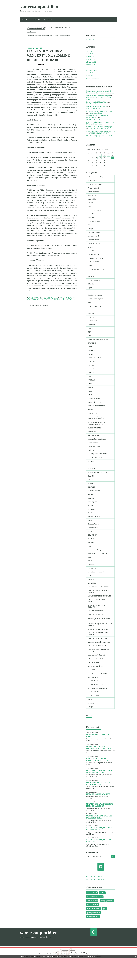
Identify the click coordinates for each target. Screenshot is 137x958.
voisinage (91, 703)
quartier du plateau (60, 299)
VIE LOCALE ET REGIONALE (97, 673)
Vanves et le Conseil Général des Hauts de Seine (99, 619)
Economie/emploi (94, 280)
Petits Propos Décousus (94, 104)
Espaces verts (92, 310)
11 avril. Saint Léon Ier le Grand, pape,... (99, 127)
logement (91, 387)
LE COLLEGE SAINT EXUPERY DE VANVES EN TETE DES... (99, 771)
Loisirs (90, 391)
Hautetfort (72, 950)
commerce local (93, 236)
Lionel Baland (97, 124)
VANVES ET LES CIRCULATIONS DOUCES (99, 650)
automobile (92, 199)
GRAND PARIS (92, 343)
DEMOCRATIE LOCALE (95, 258)
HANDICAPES (92, 350)
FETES (90, 332)
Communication (93, 240)
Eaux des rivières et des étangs (96, 107)
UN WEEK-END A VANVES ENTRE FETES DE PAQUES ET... (99, 805)
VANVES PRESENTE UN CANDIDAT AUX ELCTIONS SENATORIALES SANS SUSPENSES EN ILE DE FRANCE (48, 28)
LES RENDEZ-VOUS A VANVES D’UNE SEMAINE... (98, 783)
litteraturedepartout (93, 108)
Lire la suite (90, 39)
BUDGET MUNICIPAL (95, 210)
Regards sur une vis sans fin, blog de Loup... (98, 98)
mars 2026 (89, 54)
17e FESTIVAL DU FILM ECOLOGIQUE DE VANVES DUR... (99, 747)
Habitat (90, 347)
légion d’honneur (66, 298)
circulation (91, 217)
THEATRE (91, 539)
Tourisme (91, 542)
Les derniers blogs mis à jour (55, 952)
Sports (90, 520)
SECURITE (91, 487)
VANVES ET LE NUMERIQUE (97, 638)
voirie (90, 699)
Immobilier (92, 361)
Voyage (90, 707)
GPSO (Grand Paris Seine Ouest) (98, 339)
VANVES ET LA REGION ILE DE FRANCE (98, 601)
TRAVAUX (91, 561)
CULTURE (91, 251)
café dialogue (70, 299)
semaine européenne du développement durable (51, 298)
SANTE (90, 480)
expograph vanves (106, 901)
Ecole (90, 273)
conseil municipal (93, 917)
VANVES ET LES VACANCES (97, 659)
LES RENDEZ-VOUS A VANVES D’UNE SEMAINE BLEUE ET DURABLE (48, 55)
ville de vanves (65, 297)
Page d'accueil (31, 32)
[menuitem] (25, 19)
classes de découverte (95, 221)
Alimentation (92, 181)
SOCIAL (90, 505)
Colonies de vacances (95, 232)
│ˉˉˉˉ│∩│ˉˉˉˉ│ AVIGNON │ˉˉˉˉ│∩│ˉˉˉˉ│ (99, 137)
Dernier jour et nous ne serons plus (98, 96)
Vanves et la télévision (95, 611)
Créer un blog (65, 950)
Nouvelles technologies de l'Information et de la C (97, 418)
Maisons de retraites (95, 402)
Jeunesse (91, 373)
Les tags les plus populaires (82, 952)
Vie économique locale (95, 666)
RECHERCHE (92, 461)
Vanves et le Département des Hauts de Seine (100, 624)
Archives (36, 19)
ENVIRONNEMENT (94, 306)
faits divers (92, 325)
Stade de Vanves (93, 524)
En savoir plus (97, 956)
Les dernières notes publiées (69, 952)
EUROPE (91, 317)
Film (89, 336)
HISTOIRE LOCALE (94, 358)
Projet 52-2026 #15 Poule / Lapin (97, 102)
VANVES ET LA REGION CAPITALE (99, 596)
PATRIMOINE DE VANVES (96, 435)
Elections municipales (95, 299)
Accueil (25, 19)
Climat (90, 225)
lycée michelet (92, 893)
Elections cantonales (95, 295)
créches (90, 247)
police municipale (94, 446)
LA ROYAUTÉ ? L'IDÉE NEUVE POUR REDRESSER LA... (98, 117)
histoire (90, 354)
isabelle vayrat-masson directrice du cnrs (40, 299)
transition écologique (95, 550)
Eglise (90, 288)
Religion (91, 465)
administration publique (96, 177)
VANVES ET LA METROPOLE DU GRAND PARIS (99, 591)
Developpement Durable (96, 269)
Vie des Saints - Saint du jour (98, 128)
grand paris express (93, 913)
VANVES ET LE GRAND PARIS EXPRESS (98, 634)
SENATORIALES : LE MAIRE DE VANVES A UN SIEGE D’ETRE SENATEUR (49, 35)
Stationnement (93, 528)
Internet (91, 369)
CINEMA (91, 214)
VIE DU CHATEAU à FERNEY (99, 133)
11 (112, 158)
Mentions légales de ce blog (57, 953)
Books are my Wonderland (105, 93)
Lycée (90, 395)
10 (108, 158)
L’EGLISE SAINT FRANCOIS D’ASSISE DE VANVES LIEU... (97, 759)
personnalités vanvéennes (97, 439)
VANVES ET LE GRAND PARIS (98, 629)
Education (91, 284)
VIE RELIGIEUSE (93, 696)
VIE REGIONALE (93, 692)
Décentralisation (93, 254)
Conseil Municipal (94, 243)
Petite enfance (93, 443)
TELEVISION (92, 535)
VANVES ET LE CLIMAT (96, 614)
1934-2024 (89, 136)
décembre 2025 (91, 62)
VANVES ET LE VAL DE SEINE (98, 646)
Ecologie (91, 277)
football (102, 893)
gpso (104, 909)
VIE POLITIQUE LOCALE (96, 685)
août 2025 (89, 73)
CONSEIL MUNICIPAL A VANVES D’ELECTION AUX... (99, 817)
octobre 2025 (90, 67)
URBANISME (92, 568)
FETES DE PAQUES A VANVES (98, 794)
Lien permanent (32, 297)
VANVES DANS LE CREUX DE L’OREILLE (99, 111)
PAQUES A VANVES (94, 428)
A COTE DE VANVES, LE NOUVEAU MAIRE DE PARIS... (100, 829)
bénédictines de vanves (95, 897)
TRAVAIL (91, 557)
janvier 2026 (90, 59)
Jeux (89, 376)
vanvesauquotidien (39, 6)
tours (90, 546)
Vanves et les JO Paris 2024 (97, 655)
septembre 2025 (91, 70)
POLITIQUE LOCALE (95, 458)
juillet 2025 (90, 76)
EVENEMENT (92, 321)
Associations (92, 195)
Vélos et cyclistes (93, 662)
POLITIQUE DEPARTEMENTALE (98, 454)
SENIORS (91, 498)
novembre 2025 (91, 65)
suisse (90, 531)
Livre (90, 384)
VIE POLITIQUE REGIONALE (97, 688)
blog (97, 953)
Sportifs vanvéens (94, 517)
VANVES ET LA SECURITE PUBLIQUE (96, 606)
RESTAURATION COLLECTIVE (98, 472)
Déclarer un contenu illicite (44, 953)
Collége (90, 229)
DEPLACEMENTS (93, 262)
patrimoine (92, 432)
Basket (90, 203)
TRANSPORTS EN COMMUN (97, 553)
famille (90, 328)
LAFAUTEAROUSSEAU (93, 119)
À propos (48, 19)
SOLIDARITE (92, 509)
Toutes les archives (92, 79)
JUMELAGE (92, 380)
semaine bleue (56, 298)
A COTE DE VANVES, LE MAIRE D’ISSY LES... (98, 841)
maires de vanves (94, 398)
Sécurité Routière (94, 491)
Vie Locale (51, 297)
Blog (89, 206)
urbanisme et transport (96, 572)
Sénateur (91, 494)
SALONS (91, 476)
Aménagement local (95, 184)
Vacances (91, 579)
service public (92, 502)
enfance (90, 302)
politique (91, 450)
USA (89, 576)
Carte (89, 715)
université (91, 565)
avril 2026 (89, 51)
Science (90, 483)
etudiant (91, 314)
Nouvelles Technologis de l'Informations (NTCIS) (96, 423)
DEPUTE (91, 265)
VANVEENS (92, 583)
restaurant (91, 469)
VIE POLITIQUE (93, 681)
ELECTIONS (92, 291)
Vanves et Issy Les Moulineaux (98, 587)
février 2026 (90, 57)
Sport (90, 513)
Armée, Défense (93, 192)
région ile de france (93, 909)
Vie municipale (93, 677)
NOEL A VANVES (93, 413)
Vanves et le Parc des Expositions (99, 642)
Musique (91, 410)
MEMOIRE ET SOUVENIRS (97, 406)
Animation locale (93, 188)
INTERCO (91, 365)
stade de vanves (92, 901)
